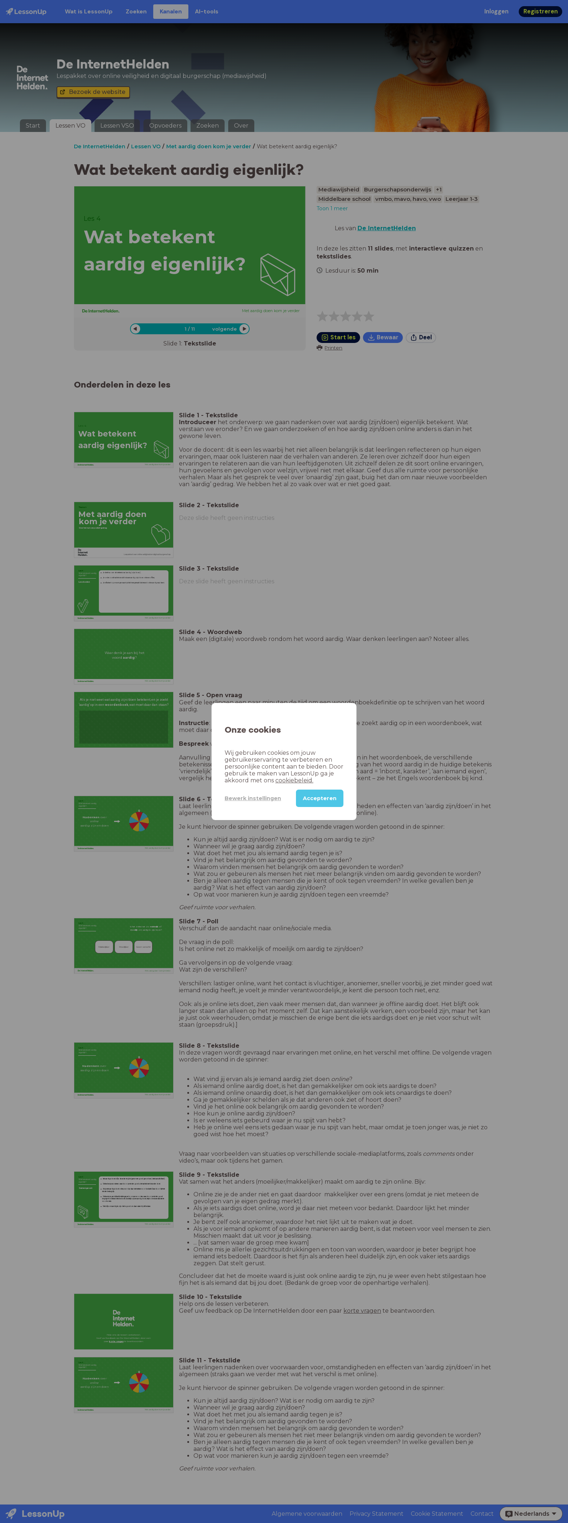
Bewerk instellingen (253, 798)
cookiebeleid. (294, 780)
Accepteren (320, 798)
